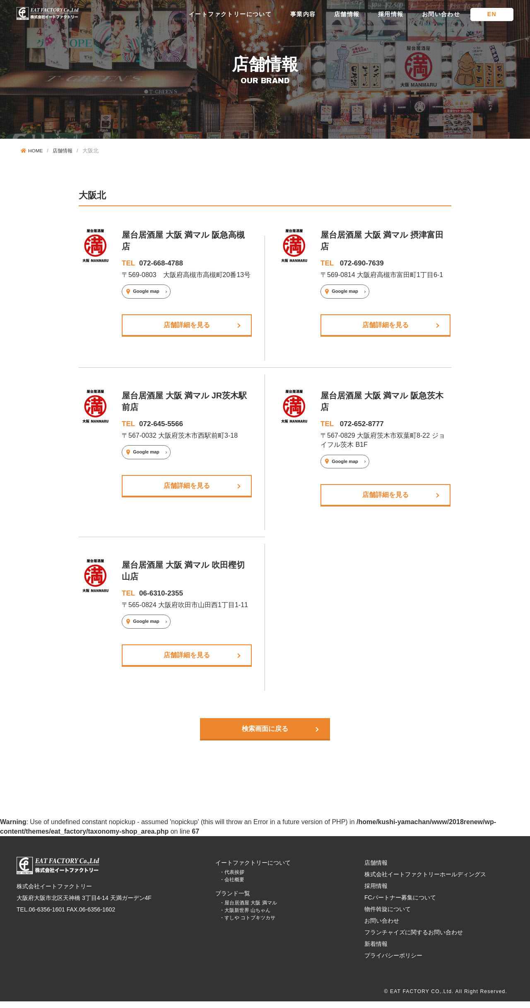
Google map (146, 291)
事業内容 (303, 14)
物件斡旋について (387, 916)
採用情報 (391, 14)
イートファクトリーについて (230, 14)
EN (491, 14)
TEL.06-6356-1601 (41, 916)
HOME (33, 150)
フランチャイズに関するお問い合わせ (413, 939)
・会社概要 (231, 887)
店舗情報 (347, 14)
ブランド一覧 (232, 900)
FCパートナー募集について (400, 904)
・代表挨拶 (231, 879)
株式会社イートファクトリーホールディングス (425, 881)
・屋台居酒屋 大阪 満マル (248, 910)
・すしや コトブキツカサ (247, 925)
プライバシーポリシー (393, 962)
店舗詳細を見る (187, 325)
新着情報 (376, 951)
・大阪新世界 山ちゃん (244, 917)
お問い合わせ (441, 14)
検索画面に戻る (265, 734)
